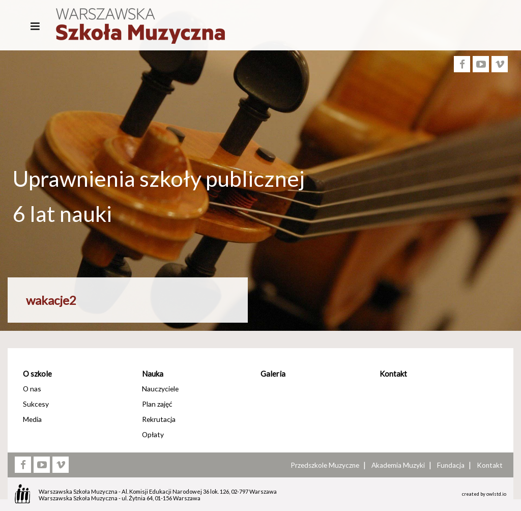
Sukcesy (36, 404)
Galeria (272, 373)
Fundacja (451, 465)
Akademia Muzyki (398, 465)
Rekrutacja (159, 419)
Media (32, 419)
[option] (260, 248)
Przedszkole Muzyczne (325, 465)
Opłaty (153, 434)
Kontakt (393, 373)
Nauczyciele (160, 388)
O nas (32, 388)
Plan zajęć (157, 404)
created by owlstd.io (484, 494)
